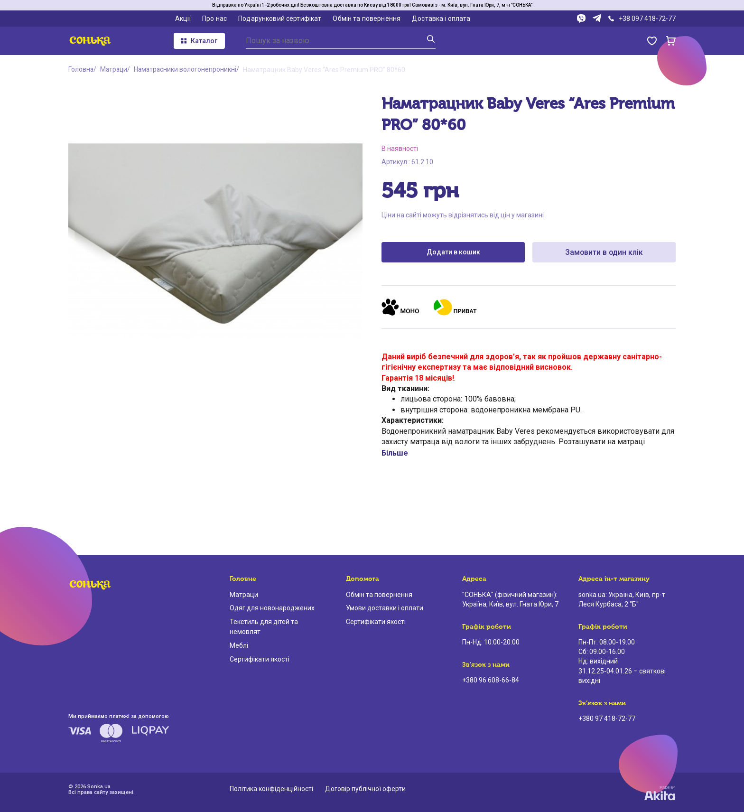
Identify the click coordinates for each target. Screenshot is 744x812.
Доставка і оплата (441, 18)
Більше (394, 453)
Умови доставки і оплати (384, 608)
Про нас (214, 18)
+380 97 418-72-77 (606, 718)
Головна (81, 69)
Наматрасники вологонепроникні (188, 69)
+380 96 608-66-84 (490, 680)
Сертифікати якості (259, 659)
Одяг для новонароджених (272, 608)
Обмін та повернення (366, 18)
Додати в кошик (453, 252)
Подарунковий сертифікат (279, 18)
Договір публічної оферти (365, 789)
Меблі (239, 645)
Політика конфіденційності (271, 789)
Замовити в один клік (604, 252)
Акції (183, 18)
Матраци (115, 69)
